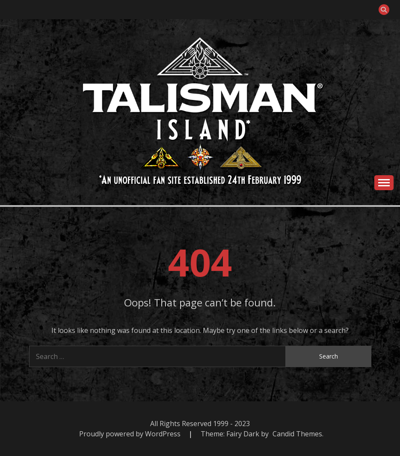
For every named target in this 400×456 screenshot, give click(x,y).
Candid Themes (297, 433)
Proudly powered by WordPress (130, 433)
